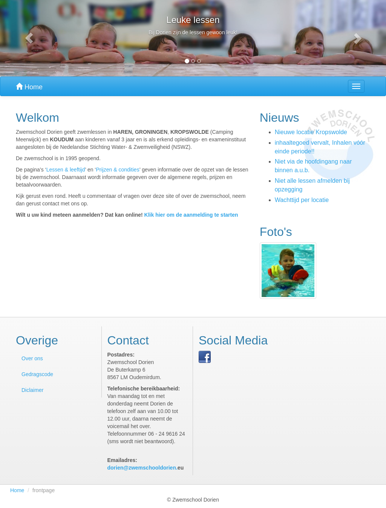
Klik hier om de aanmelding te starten (191, 215)
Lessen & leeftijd (65, 170)
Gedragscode (37, 374)
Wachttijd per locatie (302, 200)
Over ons (32, 358)
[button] (29, 38)
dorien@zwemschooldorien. (142, 468)
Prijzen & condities (117, 170)
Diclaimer (32, 390)
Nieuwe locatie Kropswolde (311, 132)
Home (29, 87)
